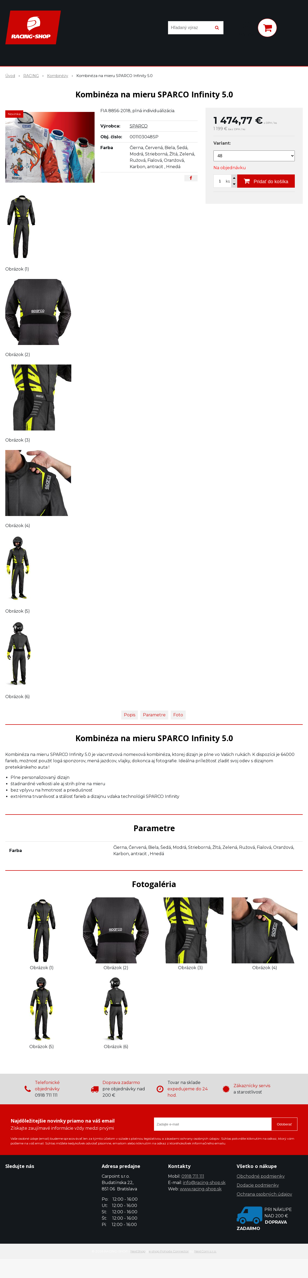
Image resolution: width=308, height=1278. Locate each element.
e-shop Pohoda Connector (169, 1251)
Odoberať (284, 1124)
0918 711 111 (192, 1176)
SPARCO (139, 126)
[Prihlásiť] (247, 28)
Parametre (154, 714)
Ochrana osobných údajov (264, 1194)
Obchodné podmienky (261, 1176)
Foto (178, 714)
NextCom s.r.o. (205, 1251)
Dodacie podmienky (258, 1185)
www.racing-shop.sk (201, 1188)
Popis (129, 714)
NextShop (137, 1251)
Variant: (222, 143)
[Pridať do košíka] (266, 181)
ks (228, 181)
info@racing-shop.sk (204, 1182)
